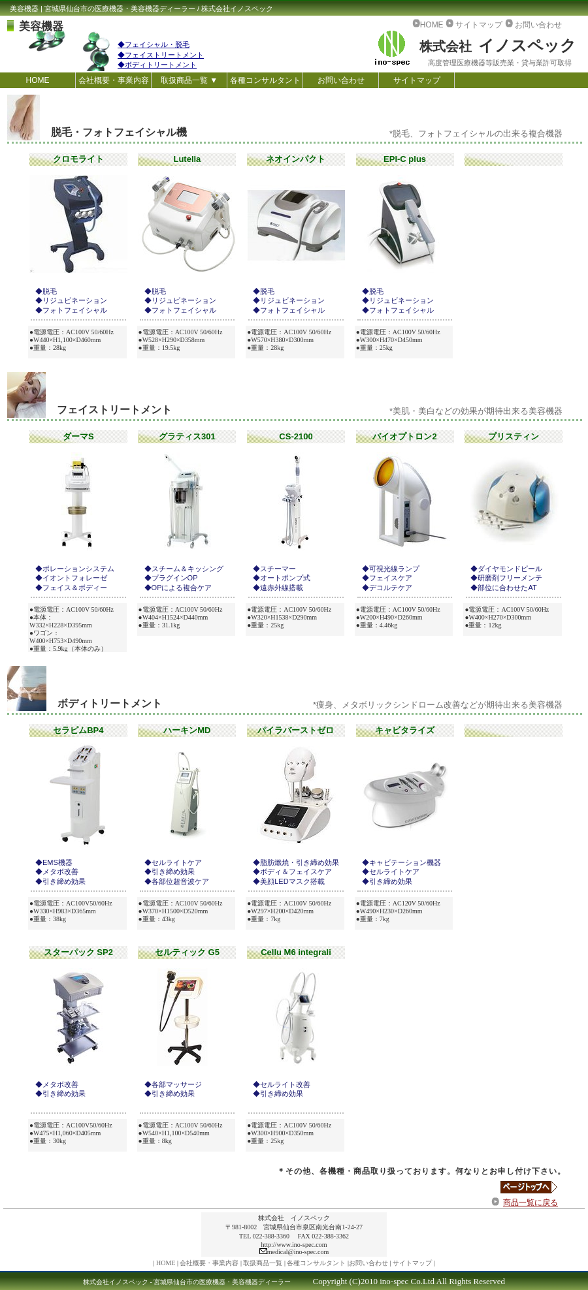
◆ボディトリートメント (157, 65)
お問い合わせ (341, 80)
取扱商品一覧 (262, 1262)
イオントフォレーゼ (74, 578)
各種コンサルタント (265, 80)
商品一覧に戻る (530, 1202)
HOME (38, 80)
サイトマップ (416, 80)
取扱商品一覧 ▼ (189, 80)
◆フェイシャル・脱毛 (153, 44)
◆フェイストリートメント (161, 55)
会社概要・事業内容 (113, 80)
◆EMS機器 (54, 862)
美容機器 (41, 26)
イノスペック (497, 45)
